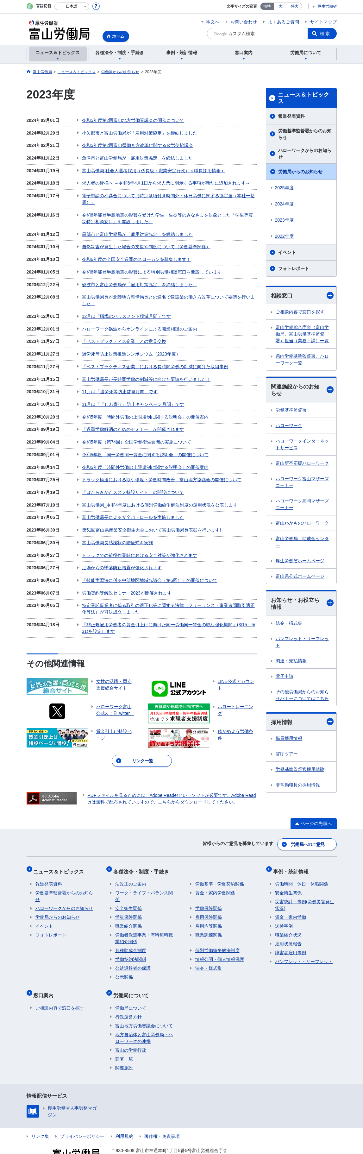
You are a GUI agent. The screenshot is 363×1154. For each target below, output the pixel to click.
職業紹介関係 (128, 910)
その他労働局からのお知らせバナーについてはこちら (302, 697)
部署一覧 (124, 1038)
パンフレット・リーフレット (302, 644)
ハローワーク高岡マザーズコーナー (302, 505)
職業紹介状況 (288, 919)
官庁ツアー (287, 756)
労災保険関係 (128, 901)
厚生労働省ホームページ (300, 561)
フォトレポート (293, 268)
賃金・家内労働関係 (215, 877)
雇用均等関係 (208, 910)
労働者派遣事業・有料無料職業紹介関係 (144, 922)
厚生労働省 (327, 6)
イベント (287, 252)
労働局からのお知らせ (300, 171)
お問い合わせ (243, 22)
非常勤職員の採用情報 (298, 787)
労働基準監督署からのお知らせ (304, 134)
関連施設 (124, 1047)
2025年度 (284, 187)
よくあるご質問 (283, 22)
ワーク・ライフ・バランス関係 (144, 880)
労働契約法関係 (130, 943)
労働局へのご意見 (308, 832)
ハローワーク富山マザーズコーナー (302, 483)
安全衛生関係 (128, 892)
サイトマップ (323, 22)
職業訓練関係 (208, 919)
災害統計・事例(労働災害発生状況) (304, 889)
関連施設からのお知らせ (302, 391)
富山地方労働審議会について (144, 1005)
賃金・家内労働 (290, 901)
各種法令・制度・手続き (143, 857)
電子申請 (284, 678)
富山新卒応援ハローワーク (302, 464)
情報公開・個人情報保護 (219, 943)
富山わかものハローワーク (302, 524)
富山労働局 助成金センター (302, 543)
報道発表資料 (291, 116)
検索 (325, 33)
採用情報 (302, 724)
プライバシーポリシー (82, 1116)
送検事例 (284, 910)
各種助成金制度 (130, 934)
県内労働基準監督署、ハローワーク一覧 (302, 360)
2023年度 (284, 220)
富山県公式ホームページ (300, 577)
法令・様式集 (289, 624)
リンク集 (40, 1116)
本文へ (212, 22)
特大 (294, 6)
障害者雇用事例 (290, 936)
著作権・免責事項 (162, 1116)
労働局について (133, 977)
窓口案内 (45, 977)
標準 (267, 6)
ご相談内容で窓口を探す (300, 312)
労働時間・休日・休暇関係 (301, 868)
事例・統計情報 (292, 857)
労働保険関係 (208, 892)
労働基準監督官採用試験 (300, 771)
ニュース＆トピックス (303, 98)
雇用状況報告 (288, 927)
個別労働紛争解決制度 (217, 934)
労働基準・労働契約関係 (219, 868)
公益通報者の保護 (133, 952)
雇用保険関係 (208, 901)
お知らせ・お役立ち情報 (302, 605)
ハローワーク (289, 426)
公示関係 (124, 961)
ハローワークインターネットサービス (302, 445)
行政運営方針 (128, 996)
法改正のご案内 (130, 868)
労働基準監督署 (291, 410)
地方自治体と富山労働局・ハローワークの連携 (144, 1018)
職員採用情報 (289, 740)
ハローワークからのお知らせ (304, 154)
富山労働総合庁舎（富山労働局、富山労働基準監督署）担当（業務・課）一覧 (302, 334)
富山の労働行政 (130, 1029)
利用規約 (124, 1116)
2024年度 (284, 203)
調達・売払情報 (291, 662)
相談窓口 (302, 295)
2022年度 (284, 236)
